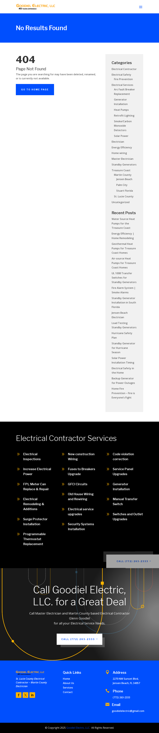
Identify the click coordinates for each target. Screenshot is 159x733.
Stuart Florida (124, 190)
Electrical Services (122, 85)
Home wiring (119, 153)
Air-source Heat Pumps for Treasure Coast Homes (124, 263)
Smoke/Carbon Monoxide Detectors (123, 126)
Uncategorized (120, 202)
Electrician (118, 141)
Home (66, 678)
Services (68, 687)
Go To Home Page (35, 89)
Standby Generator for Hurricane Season (123, 348)
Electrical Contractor (124, 69)
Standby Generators (124, 164)
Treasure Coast (121, 170)
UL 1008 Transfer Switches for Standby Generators (124, 278)
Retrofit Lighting (124, 115)
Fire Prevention (123, 79)
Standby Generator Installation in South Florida (124, 302)
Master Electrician (122, 159)
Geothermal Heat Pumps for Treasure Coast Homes (124, 248)
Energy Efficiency (122, 147)
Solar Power (121, 136)
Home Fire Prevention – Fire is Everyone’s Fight (123, 393)
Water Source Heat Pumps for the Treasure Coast (123, 223)
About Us (68, 683)
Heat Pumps (121, 110)
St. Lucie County (124, 196)
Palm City (121, 185)
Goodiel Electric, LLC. (78, 727)
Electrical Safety (121, 74)
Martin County (123, 175)
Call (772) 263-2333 (140, 561)
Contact (68, 692)
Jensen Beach (124, 179)
